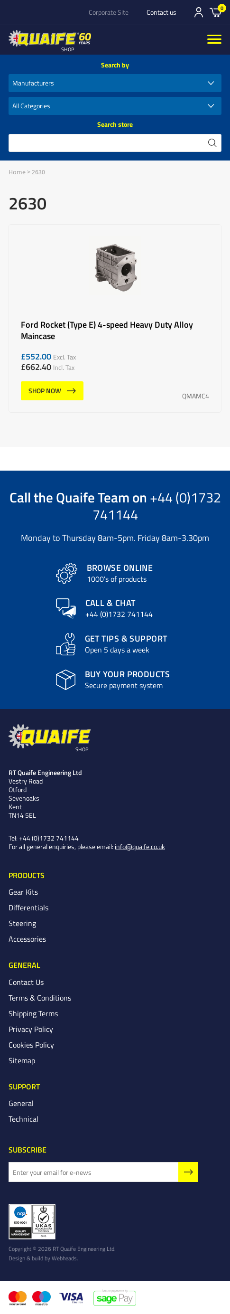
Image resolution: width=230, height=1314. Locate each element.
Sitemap (22, 1060)
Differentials (28, 907)
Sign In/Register (198, 12)
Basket (215, 12)
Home (17, 172)
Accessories (27, 939)
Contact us (161, 12)
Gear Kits (23, 892)
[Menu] (214, 40)
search (212, 143)
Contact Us (26, 982)
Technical (23, 1119)
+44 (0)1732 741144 (156, 505)
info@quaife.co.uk (140, 846)
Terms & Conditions (40, 998)
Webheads (64, 1258)
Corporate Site (109, 12)
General (21, 1103)
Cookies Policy (31, 1045)
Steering (22, 923)
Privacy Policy (31, 1029)
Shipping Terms (33, 1013)
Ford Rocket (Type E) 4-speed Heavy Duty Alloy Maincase (115, 318)
